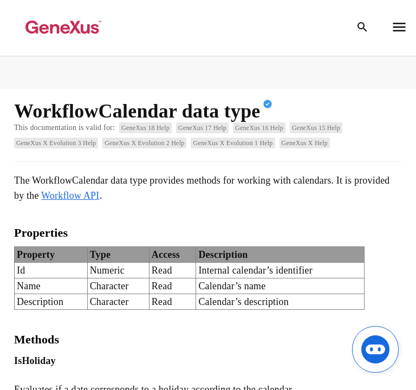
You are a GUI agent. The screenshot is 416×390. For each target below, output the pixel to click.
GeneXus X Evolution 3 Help (56, 143)
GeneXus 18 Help (145, 128)
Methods (36, 339)
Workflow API (70, 195)
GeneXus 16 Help (259, 128)
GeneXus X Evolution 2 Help (144, 143)
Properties (41, 232)
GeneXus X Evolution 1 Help (232, 143)
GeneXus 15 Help (316, 128)
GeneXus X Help (305, 143)
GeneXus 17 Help (202, 128)
